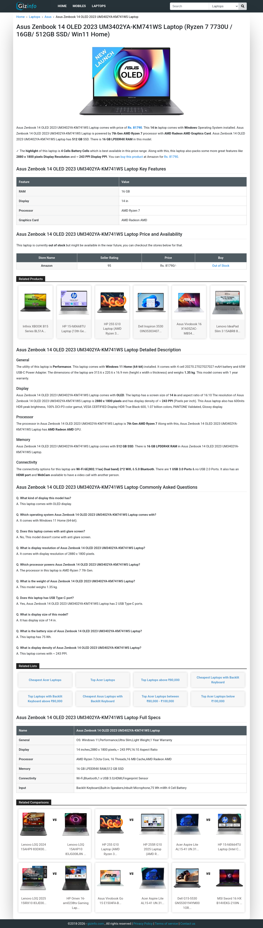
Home (62, 6)
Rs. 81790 (171, 157)
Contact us (187, 924)
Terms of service (166, 924)
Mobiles (79, 6)
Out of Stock (220, 266)
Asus (48, 17)
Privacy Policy (142, 924)
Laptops (99, 6)
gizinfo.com (95, 924)
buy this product (132, 157)
